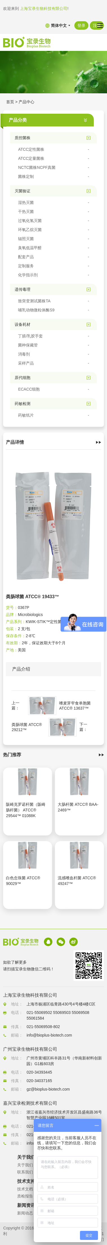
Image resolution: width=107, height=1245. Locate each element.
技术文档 (25, 1189)
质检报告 (25, 1196)
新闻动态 (25, 1213)
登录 (81, 25)
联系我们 (25, 1172)
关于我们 (25, 1165)
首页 (10, 102)
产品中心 (26, 102)
